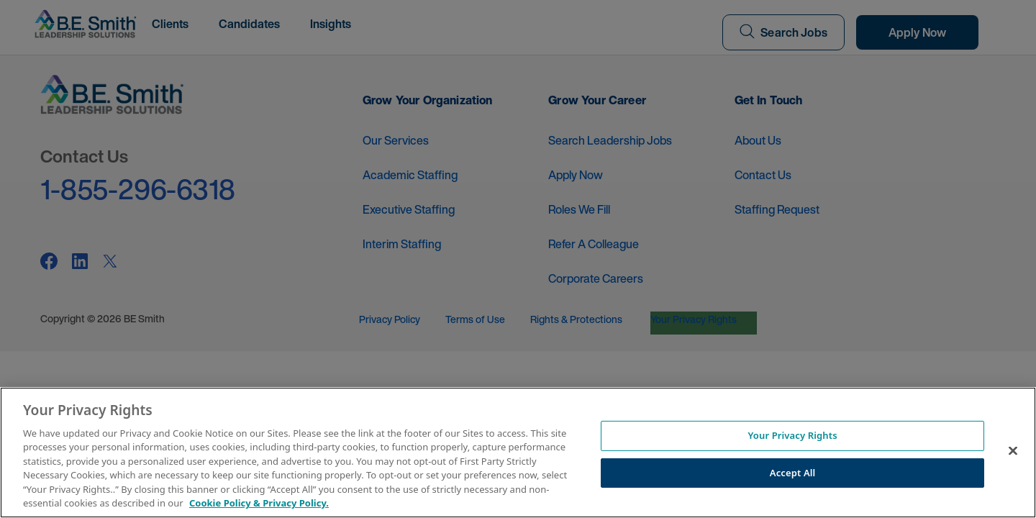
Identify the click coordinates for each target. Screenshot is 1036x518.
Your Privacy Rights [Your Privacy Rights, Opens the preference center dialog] (792, 435)
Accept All (793, 471)
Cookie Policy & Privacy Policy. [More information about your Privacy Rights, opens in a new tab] (259, 502)
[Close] (1013, 450)
